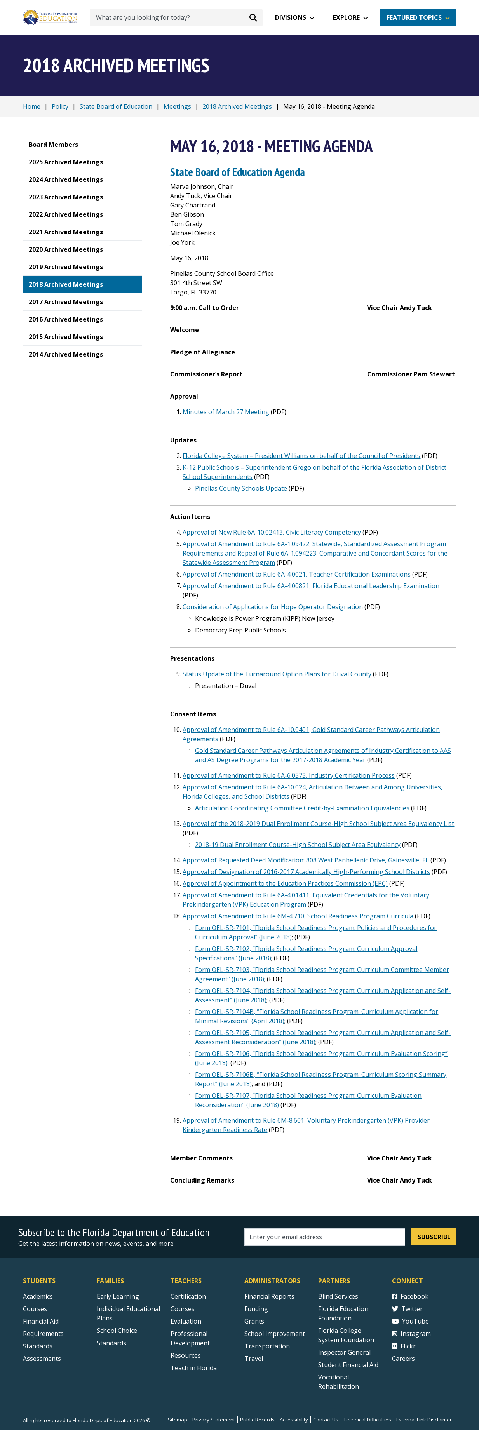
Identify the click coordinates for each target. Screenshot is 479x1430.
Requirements (43, 1333)
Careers (403, 1358)
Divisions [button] (290, 17)
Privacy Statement (213, 1419)
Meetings (177, 106)
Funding (256, 1309)
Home (31, 106)
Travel (253, 1358)
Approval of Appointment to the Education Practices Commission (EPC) (285, 883)
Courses (35, 1309)
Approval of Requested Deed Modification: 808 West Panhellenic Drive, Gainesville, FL (306, 860)
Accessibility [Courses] (294, 1419)
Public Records (257, 1419)
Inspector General (344, 1352)
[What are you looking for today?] (176, 17)
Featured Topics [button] (414, 17)
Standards (111, 1343)
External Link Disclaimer (424, 1419)
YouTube (410, 1321)
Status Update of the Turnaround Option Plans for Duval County (277, 674)
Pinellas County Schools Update (241, 488)
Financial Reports (269, 1296)
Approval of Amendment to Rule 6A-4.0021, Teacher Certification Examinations (297, 574)
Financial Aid (41, 1321)
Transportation (267, 1346)
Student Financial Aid (348, 1364)
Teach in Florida (194, 1368)
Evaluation (186, 1321)
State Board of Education (116, 106)
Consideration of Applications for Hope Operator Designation (273, 607)
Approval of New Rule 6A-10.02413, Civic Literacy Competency (272, 532)
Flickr (404, 1346)
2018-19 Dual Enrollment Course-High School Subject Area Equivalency (298, 844)
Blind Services (338, 1296)
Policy (60, 106)
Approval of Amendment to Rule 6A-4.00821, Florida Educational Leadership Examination (311, 586)
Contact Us (325, 1419)
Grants (254, 1321)
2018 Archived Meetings (237, 106)
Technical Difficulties (367, 1419)
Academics (38, 1296)
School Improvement (274, 1333)
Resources (186, 1355)
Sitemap (177, 1419)
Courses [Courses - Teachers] (183, 1309)
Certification (188, 1296)
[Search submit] (253, 17)
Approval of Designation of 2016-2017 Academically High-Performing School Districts (306, 871)
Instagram (411, 1333)
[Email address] (325, 1237)
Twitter (407, 1309)
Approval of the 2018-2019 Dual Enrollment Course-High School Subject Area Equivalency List (318, 823)
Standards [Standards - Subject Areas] (37, 1346)
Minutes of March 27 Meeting (226, 412)
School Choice (117, 1330)
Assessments (42, 1358)
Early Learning (118, 1296)
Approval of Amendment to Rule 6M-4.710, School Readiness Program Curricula (298, 916)
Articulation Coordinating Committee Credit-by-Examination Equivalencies (302, 808)
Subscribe (434, 1237)
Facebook (410, 1296)
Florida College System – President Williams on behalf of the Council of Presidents (301, 455)
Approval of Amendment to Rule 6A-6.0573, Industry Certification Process (289, 775)
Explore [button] (346, 17)
